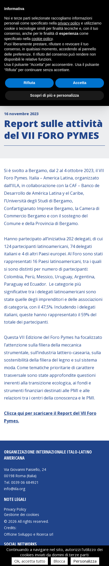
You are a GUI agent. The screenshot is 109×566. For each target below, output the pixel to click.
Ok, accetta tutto (29, 561)
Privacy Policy (15, 509)
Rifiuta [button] (29, 83)
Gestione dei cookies (21, 514)
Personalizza (85, 561)
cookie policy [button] (42, 39)
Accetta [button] (80, 83)
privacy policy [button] (69, 23)
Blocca (59, 561)
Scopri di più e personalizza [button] (54, 95)
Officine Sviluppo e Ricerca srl (28, 534)
